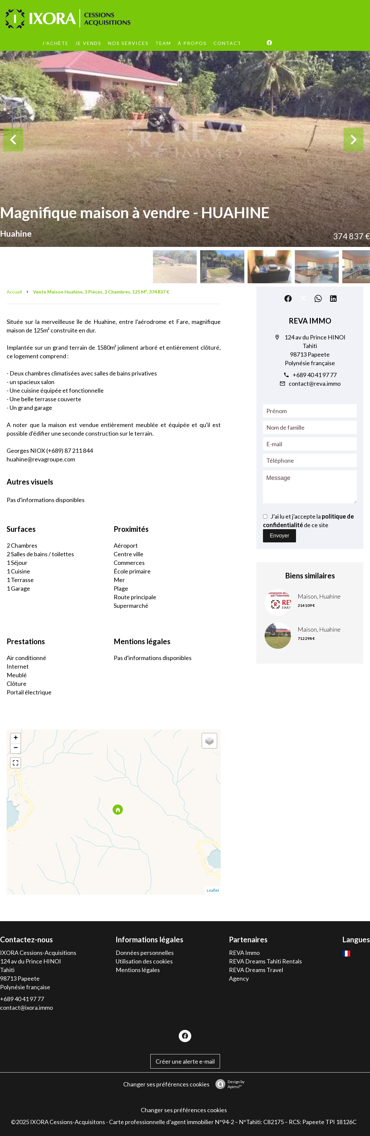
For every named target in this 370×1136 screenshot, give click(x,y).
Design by (228, 1084)
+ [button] (16, 738)
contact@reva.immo (315, 383)
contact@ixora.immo (26, 1007)
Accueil (14, 291)
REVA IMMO (310, 320)
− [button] (16, 748)
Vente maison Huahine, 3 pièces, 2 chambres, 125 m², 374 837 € (101, 291)
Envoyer (279, 535)
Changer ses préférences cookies (166, 1084)
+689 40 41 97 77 (315, 374)
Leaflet (213, 890)
